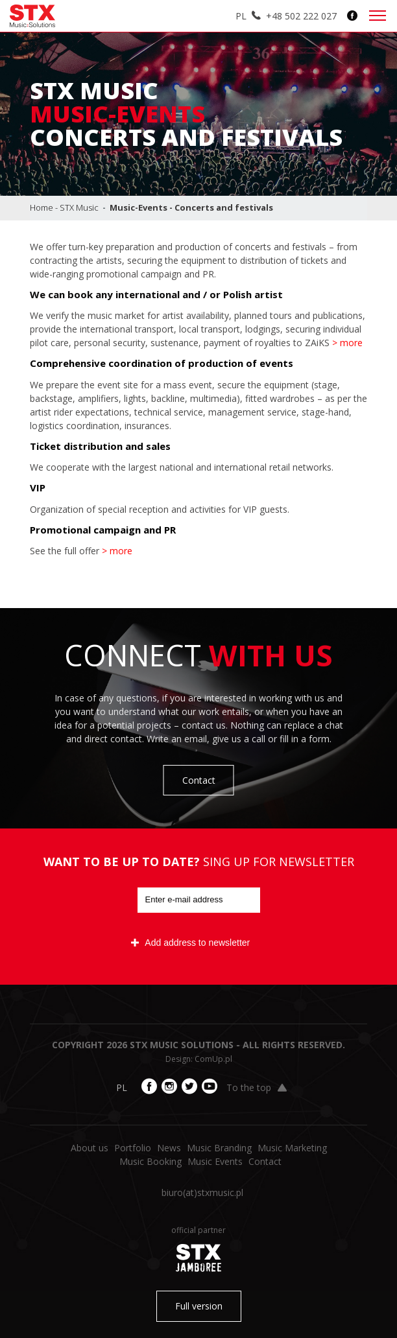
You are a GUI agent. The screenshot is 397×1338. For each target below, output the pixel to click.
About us (89, 1148)
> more (347, 342)
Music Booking (150, 1161)
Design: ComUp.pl (198, 1058)
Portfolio (132, 1148)
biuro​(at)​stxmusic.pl (202, 1192)
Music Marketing (292, 1148)
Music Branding (219, 1148)
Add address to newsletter (190, 942)
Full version (199, 1306)
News (169, 1148)
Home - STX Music (64, 207)
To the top (256, 1087)
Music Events (215, 1161)
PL (241, 16)
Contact (198, 780)
